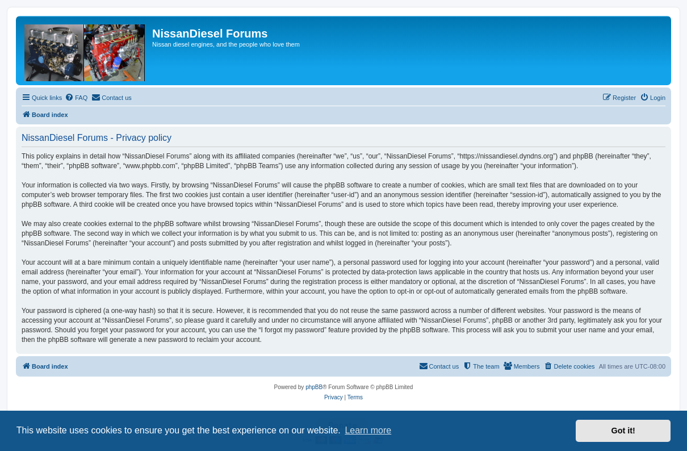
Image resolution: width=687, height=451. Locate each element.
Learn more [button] (368, 430)
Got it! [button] (623, 430)
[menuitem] (76, 98)
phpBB (313, 387)
